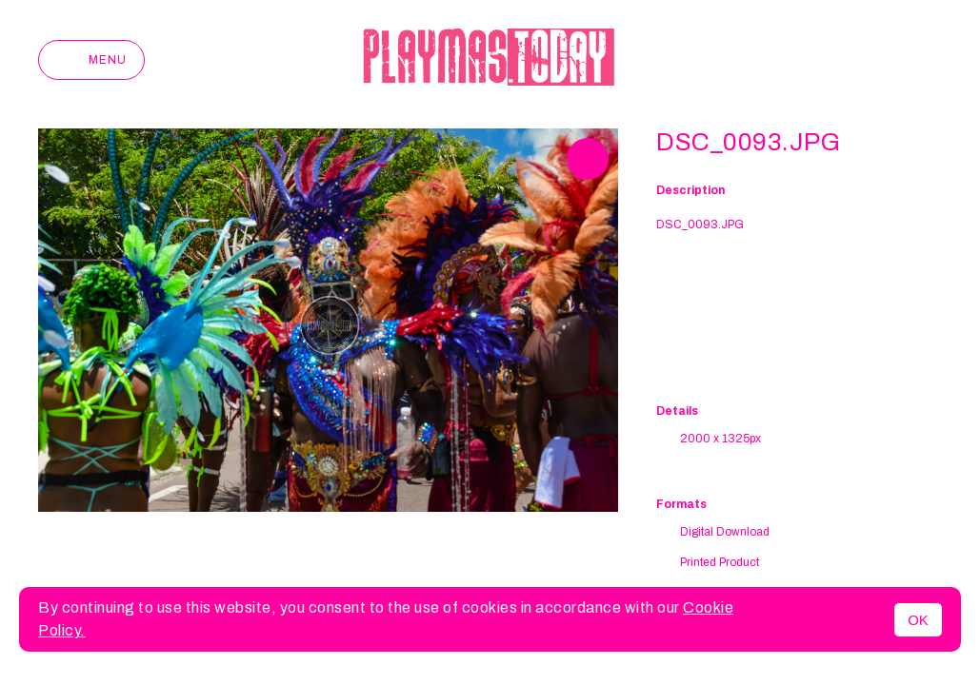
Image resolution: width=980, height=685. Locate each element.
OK (918, 620)
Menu (91, 60)
